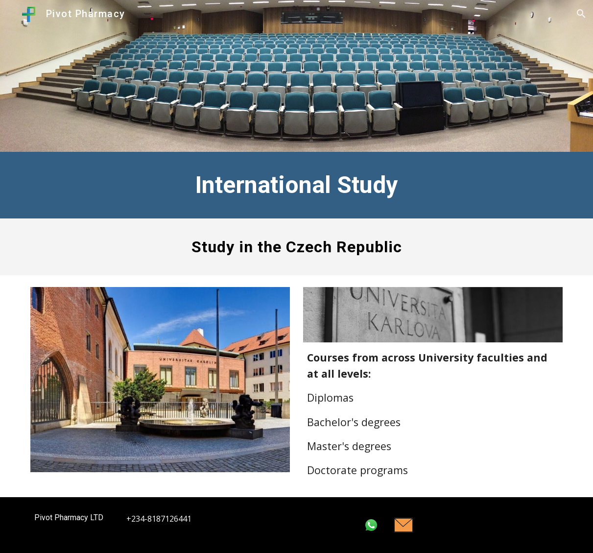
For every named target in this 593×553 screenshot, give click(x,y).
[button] (581, 13)
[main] (296, 185)
